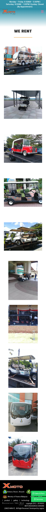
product (7, 500)
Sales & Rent (39, 493)
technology (25, 500)
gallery (15, 500)
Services (38, 499)
